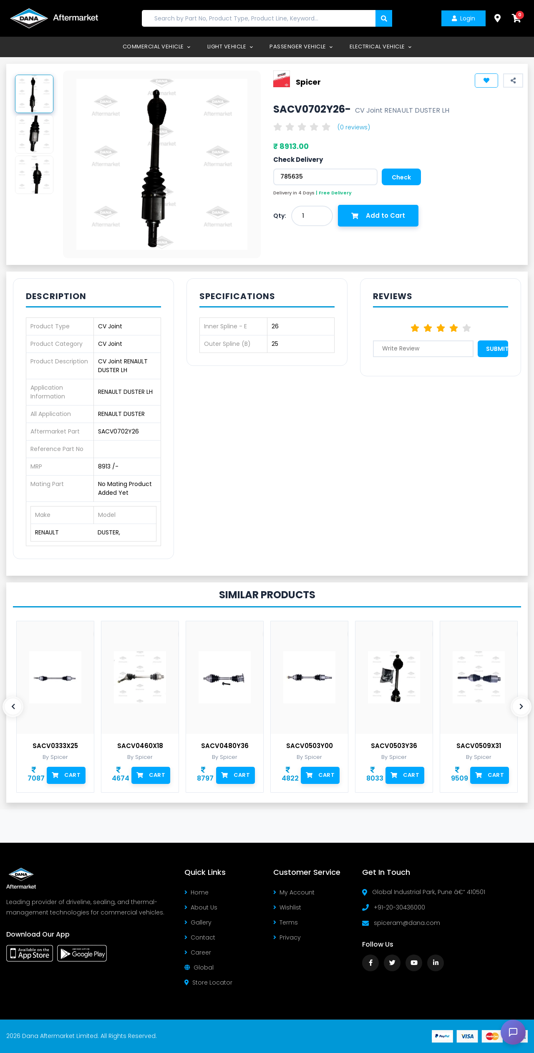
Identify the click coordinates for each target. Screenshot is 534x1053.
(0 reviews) (354, 127)
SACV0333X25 (55, 746)
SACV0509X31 (478, 746)
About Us (200, 907)
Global (199, 967)
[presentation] (13, 706)
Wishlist (287, 907)
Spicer (308, 81)
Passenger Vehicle (301, 46)
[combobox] (312, 216)
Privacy (287, 937)
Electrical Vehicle (381, 46)
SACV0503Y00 (309, 746)
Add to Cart (378, 215)
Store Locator (208, 982)
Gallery (198, 922)
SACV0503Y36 (394, 746)
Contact (199, 937)
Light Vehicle (230, 46)
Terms (285, 922)
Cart (66, 775)
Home (196, 892)
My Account (294, 892)
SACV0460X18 (140, 746)
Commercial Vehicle (157, 46)
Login (463, 18)
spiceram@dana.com (407, 923)
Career (197, 952)
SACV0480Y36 (225, 746)
